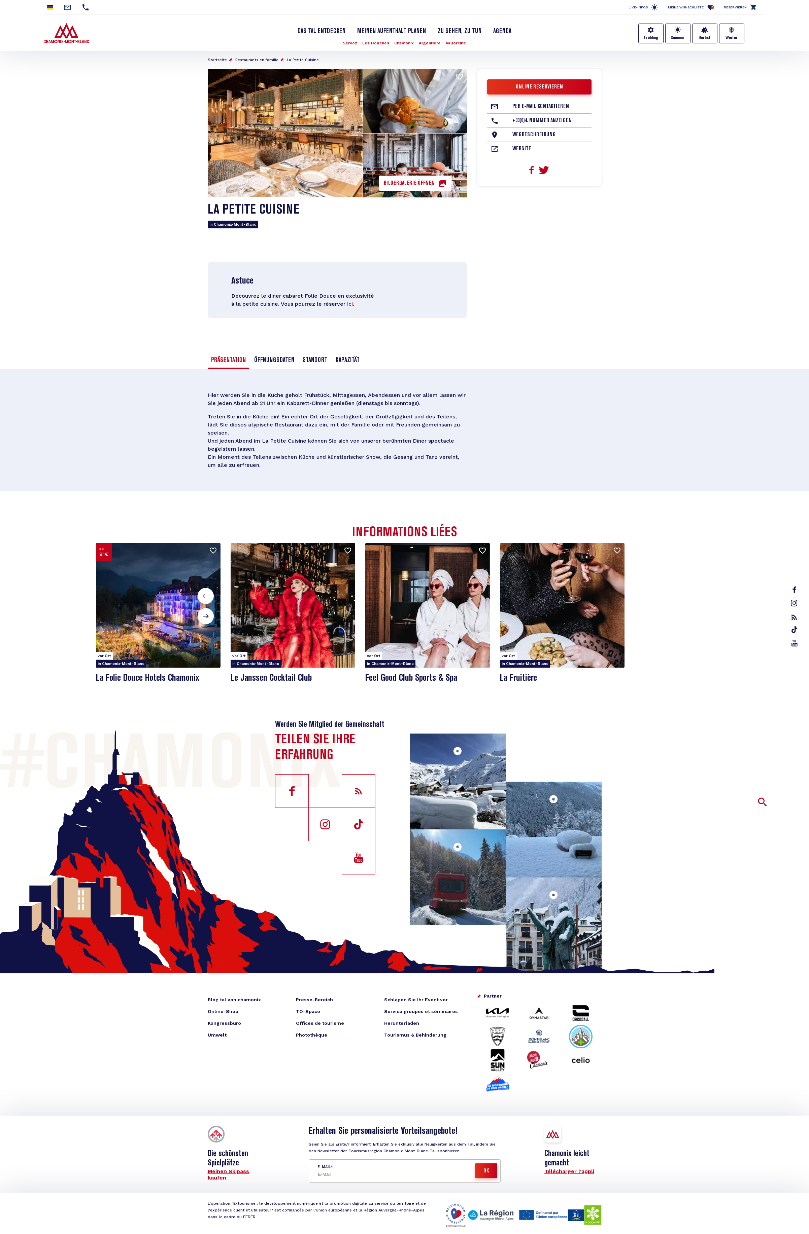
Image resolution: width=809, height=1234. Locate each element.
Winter (732, 38)
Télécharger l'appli (569, 1171)
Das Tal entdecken (321, 31)
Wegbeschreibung (533, 135)
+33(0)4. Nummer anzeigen (542, 120)
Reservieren (735, 7)
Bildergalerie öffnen (409, 183)
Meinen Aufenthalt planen (391, 31)
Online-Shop (223, 1011)
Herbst (705, 38)
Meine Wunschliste (691, 7)
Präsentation (228, 360)
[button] (206, 596)
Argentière (430, 43)
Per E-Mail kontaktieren (540, 106)
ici (350, 304)
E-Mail (324, 1167)
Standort (315, 360)
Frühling (651, 38)
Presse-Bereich (314, 999)
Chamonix (404, 43)
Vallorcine (456, 43)
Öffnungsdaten (274, 360)
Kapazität (348, 360)
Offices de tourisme (320, 1023)
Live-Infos (638, 7)
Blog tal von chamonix (234, 999)
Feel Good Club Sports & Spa (411, 678)
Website (521, 149)
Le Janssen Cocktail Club (271, 678)
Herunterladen (401, 1023)
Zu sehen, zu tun (459, 31)
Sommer (678, 38)
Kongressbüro (224, 1023)
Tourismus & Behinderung (415, 1035)
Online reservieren (539, 87)
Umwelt (217, 1035)
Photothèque (311, 1035)
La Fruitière (518, 678)
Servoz (350, 43)
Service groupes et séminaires (421, 1011)
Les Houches (375, 43)
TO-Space (308, 1011)
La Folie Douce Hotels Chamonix (147, 678)
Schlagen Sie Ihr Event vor (416, 999)
